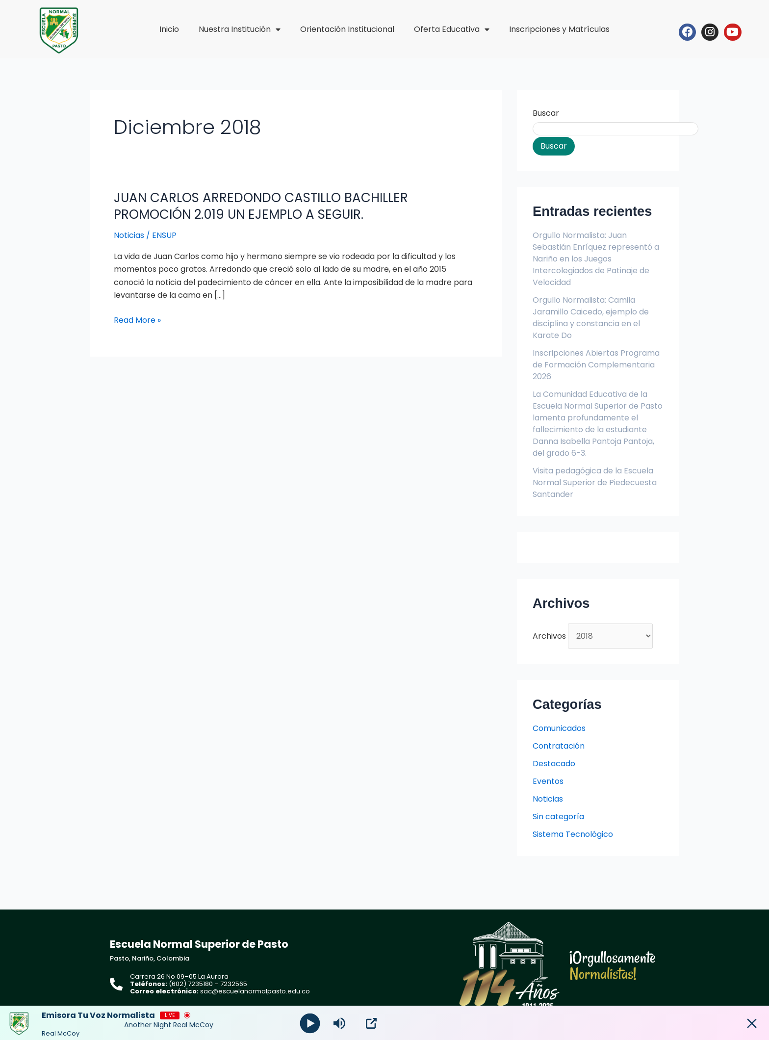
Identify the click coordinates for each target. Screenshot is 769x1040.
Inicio (169, 29)
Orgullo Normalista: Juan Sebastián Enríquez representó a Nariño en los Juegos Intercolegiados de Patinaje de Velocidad (596, 259)
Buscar (546, 113)
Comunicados (559, 728)
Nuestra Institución (240, 29)
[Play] (310, 1023)
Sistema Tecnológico (573, 834)
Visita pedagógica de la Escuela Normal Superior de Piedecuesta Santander (595, 482)
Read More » (137, 320)
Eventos (548, 781)
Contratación (559, 746)
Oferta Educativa (451, 29)
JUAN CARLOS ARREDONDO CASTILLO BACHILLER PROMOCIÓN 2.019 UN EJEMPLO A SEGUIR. (261, 206)
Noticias (129, 235)
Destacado (554, 763)
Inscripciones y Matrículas (559, 29)
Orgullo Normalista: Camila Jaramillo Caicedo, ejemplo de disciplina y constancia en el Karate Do (591, 317)
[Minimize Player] (751, 1023)
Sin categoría (558, 816)
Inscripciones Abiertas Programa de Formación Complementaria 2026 (596, 364)
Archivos (549, 636)
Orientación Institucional (347, 29)
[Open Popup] (371, 1023)
